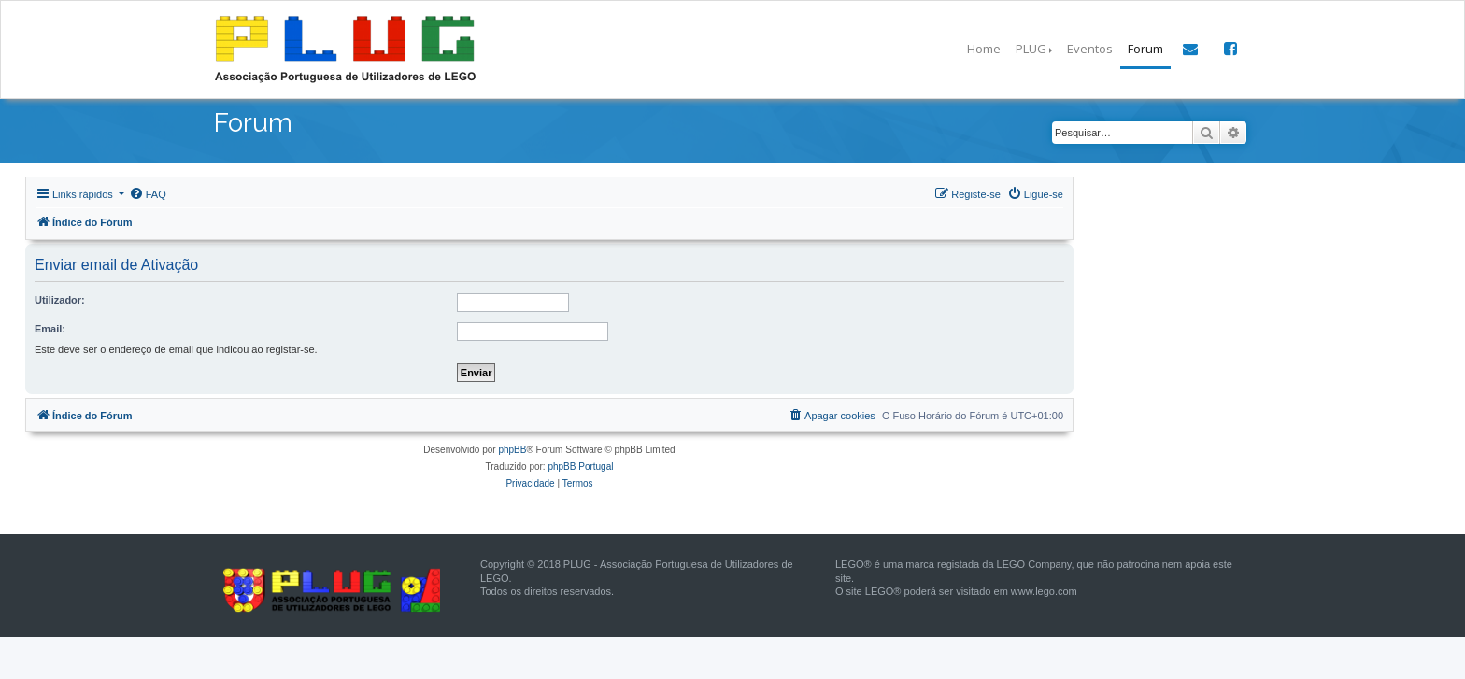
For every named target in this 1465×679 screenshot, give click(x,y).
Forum (1145, 48)
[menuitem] (147, 194)
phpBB (512, 450)
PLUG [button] (1031, 48)
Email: (50, 328)
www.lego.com (1044, 591)
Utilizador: (60, 299)
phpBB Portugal (580, 466)
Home (984, 48)
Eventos (1090, 48)
